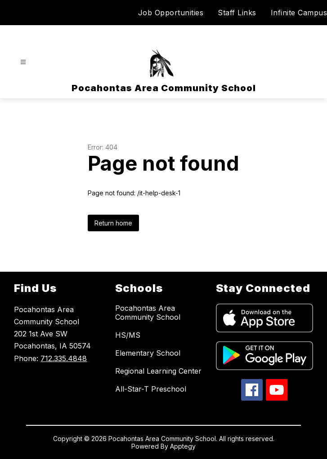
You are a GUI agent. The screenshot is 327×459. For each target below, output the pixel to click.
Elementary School (147, 353)
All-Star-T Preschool (150, 388)
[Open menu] (23, 62)
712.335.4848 (63, 358)
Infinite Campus (299, 12)
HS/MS (127, 335)
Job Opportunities (171, 12)
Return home (113, 223)
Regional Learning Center (158, 370)
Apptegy (183, 446)
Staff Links (237, 12)
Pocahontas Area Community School (147, 313)
